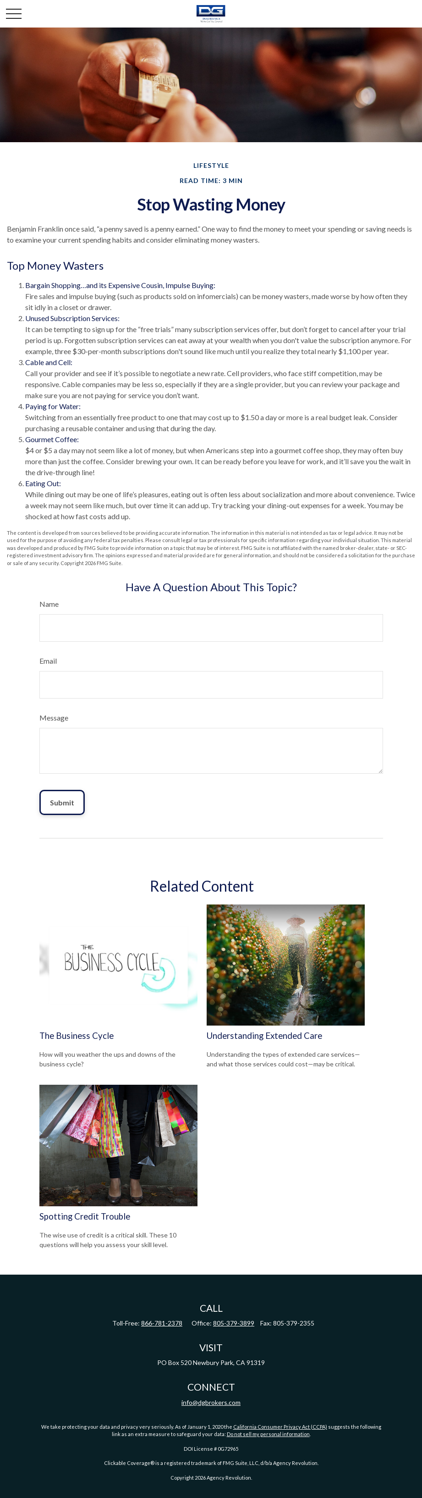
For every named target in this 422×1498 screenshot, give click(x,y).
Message (53, 717)
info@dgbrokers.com (211, 1402)
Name (49, 603)
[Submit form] (62, 802)
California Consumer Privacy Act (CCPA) (280, 1427)
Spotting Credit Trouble (84, 1216)
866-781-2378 (161, 1323)
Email (48, 660)
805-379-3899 (233, 1323)
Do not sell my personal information (268, 1434)
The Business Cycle (76, 1036)
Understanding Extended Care (264, 1036)
